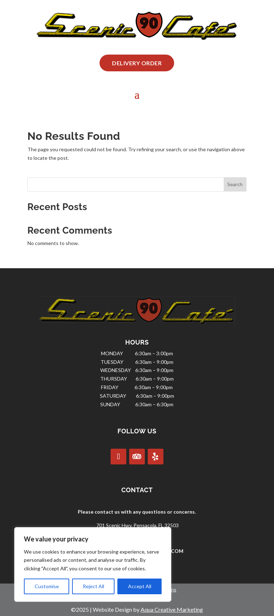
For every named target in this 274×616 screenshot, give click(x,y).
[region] (92, 564)
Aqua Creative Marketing (172, 609)
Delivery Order (137, 63)
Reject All (93, 586)
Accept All (139, 586)
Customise (47, 586)
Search (235, 184)
